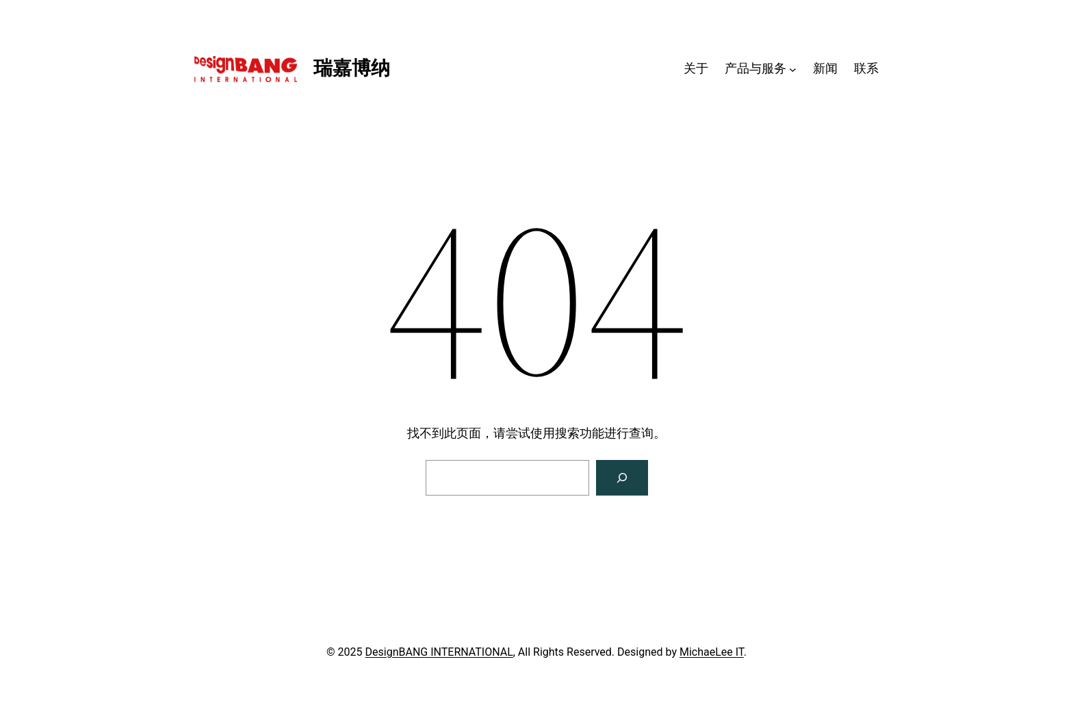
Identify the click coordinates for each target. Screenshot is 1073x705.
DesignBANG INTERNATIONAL (439, 651)
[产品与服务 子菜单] (793, 69)
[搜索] (622, 478)
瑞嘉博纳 (351, 68)
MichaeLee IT (712, 651)
